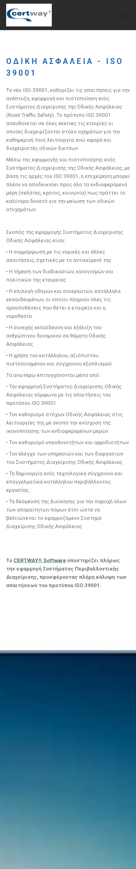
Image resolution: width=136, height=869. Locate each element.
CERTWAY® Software (40, 560)
